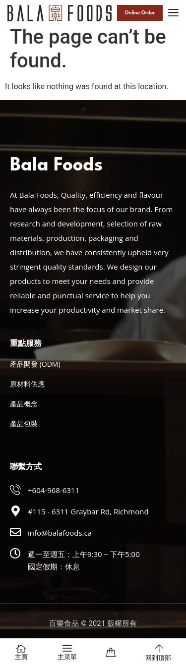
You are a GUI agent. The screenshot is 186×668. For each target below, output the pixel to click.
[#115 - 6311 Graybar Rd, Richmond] (15, 510)
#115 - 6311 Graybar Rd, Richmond (88, 511)
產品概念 (24, 403)
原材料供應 (27, 384)
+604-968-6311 (53, 490)
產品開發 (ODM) (35, 364)
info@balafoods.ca (60, 533)
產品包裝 (24, 423)
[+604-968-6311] (15, 489)
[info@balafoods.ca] (15, 532)
